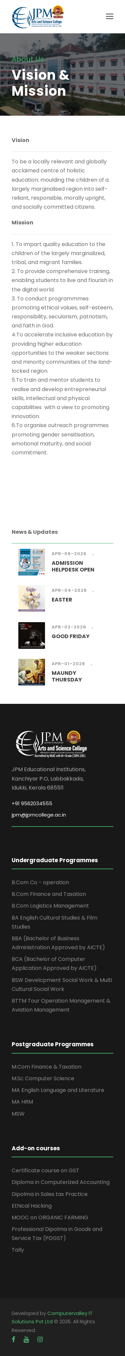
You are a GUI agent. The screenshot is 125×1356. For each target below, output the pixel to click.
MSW (18, 1114)
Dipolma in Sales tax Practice (50, 1194)
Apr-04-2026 (69, 590)
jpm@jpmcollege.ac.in (39, 814)
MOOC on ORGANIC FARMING (50, 1217)
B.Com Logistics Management (50, 906)
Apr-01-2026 (68, 663)
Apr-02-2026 (69, 627)
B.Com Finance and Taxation (49, 894)
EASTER (62, 599)
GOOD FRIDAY (71, 636)
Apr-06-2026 (69, 553)
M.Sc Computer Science (43, 1078)
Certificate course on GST (45, 1170)
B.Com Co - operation (40, 882)
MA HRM (22, 1102)
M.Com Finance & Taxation (46, 1067)
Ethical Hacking (32, 1206)
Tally (18, 1250)
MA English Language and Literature (58, 1090)
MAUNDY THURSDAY (67, 676)
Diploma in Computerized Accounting (61, 1182)
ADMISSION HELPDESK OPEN (73, 566)
